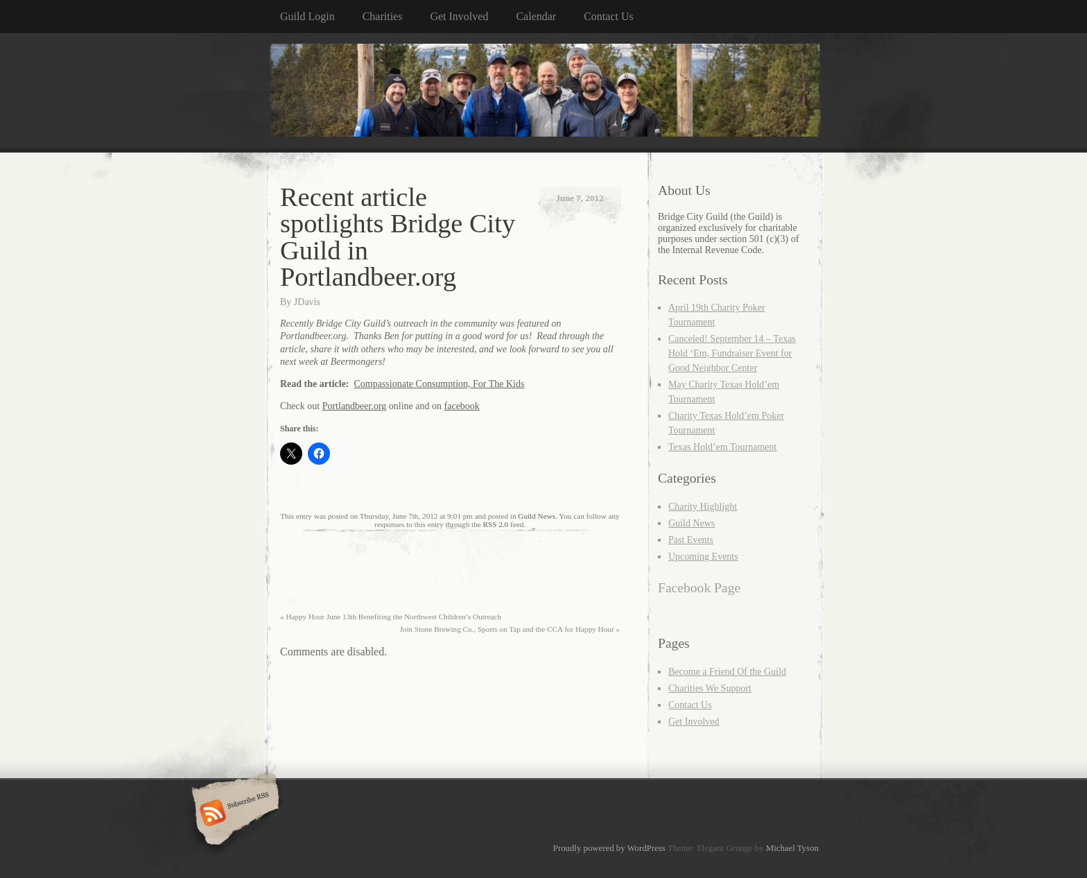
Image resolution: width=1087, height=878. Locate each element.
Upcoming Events (703, 556)
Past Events (690, 540)
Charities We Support (709, 688)
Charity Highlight (702, 506)
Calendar (536, 16)
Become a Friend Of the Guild (727, 671)
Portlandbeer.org (354, 406)
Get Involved (459, 16)
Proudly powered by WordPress (609, 848)
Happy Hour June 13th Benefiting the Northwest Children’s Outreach (390, 616)
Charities (383, 16)
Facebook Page (699, 587)
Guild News (536, 516)
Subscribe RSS (233, 814)
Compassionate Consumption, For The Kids (439, 384)
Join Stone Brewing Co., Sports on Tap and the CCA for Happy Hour (509, 629)
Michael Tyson (792, 848)
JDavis (307, 302)
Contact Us (609, 16)
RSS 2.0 (496, 524)
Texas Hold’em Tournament (722, 447)
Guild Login (307, 16)
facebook (462, 406)
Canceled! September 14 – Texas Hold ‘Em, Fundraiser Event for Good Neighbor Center (732, 353)
